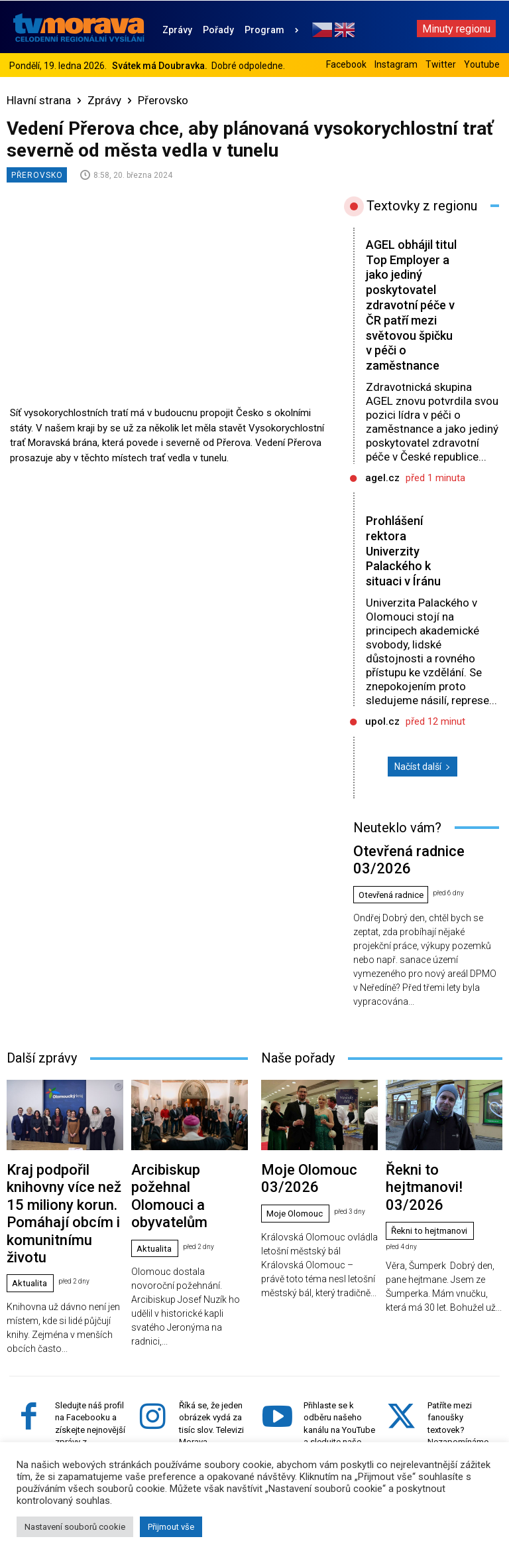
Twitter (440, 64)
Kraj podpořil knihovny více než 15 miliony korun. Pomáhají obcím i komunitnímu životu (59, 1172)
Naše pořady (298, 1048)
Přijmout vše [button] (171, 1527)
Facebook (346, 64)
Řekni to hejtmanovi (433, 1178)
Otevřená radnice (395, 885)
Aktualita (31, 1210)
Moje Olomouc (297, 1178)
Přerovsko (163, 100)
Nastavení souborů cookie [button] (75, 1527)
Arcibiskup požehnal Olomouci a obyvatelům (177, 1161)
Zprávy (104, 100)
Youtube (482, 64)
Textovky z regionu (422, 206)
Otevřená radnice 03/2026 (404, 863)
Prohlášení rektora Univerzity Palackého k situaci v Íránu (405, 566)
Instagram (396, 64)
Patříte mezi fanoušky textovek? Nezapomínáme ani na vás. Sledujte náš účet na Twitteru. (460, 1374)
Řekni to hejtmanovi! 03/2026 (442, 1156)
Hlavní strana (39, 100)
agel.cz (382, 493)
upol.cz (382, 737)
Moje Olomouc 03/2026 (306, 1156)
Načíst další (422, 782)
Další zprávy (42, 1048)
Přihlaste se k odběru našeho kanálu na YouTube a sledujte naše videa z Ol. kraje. (339, 1362)
